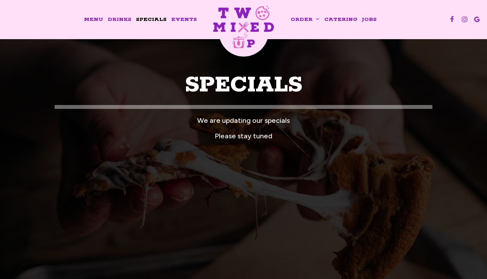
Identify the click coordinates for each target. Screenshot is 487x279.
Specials (151, 19)
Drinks (119, 19)
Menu (93, 19)
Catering (340, 19)
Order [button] (305, 19)
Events (184, 19)
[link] (243, 29)
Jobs (369, 19)
